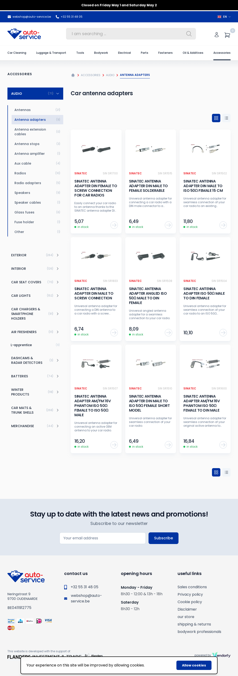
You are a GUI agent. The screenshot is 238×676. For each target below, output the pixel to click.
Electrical (124, 53)
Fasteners (165, 53)
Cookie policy (190, 602)
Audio (110, 75)
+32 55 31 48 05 (69, 17)
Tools (80, 53)
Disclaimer (187, 609)
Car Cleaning (16, 53)
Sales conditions (192, 587)
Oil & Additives (193, 53)
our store (186, 616)
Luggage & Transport (51, 53)
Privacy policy (190, 594)
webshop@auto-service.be (29, 17)
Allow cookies (194, 665)
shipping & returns (194, 624)
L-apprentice (35, 345)
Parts (144, 53)
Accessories (222, 53)
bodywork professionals (199, 631)
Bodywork (101, 53)
